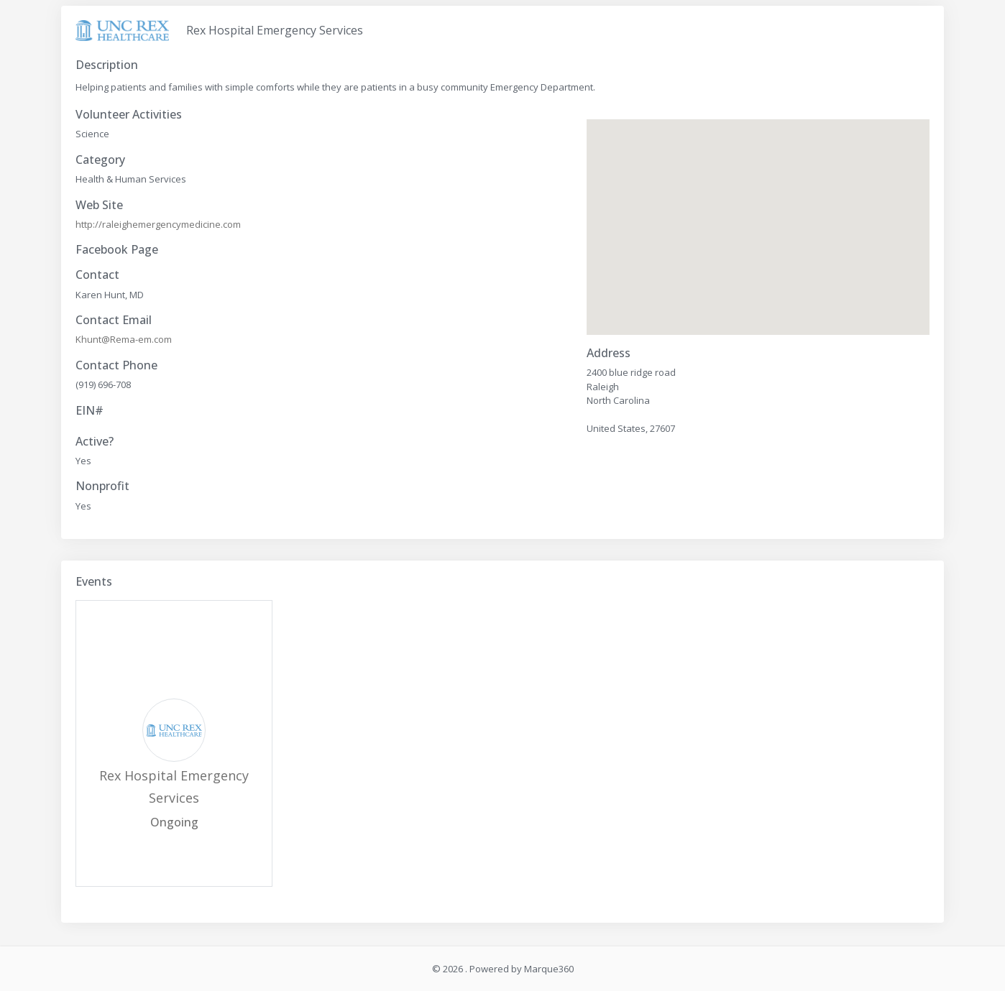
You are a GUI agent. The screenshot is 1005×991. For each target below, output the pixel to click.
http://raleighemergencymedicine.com (158, 224)
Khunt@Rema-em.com (123, 339)
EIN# (89, 411)
